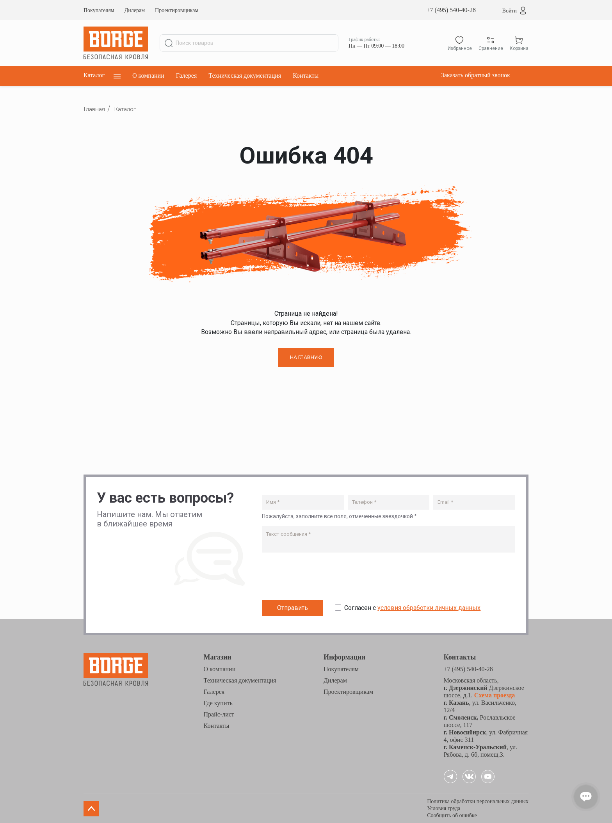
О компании (148, 75)
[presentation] (321, 577)
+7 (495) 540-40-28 (451, 10)
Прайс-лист (219, 713)
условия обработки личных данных (428, 607)
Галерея (186, 75)
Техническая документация (244, 75)
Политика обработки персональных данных (477, 800)
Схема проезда (494, 694)
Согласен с (412, 607)
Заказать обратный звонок (475, 75)
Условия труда (443, 808)
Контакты (305, 75)
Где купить (218, 702)
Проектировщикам (176, 10)
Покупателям (99, 10)
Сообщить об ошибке (452, 815)
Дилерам (135, 10)
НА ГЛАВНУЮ (306, 357)
